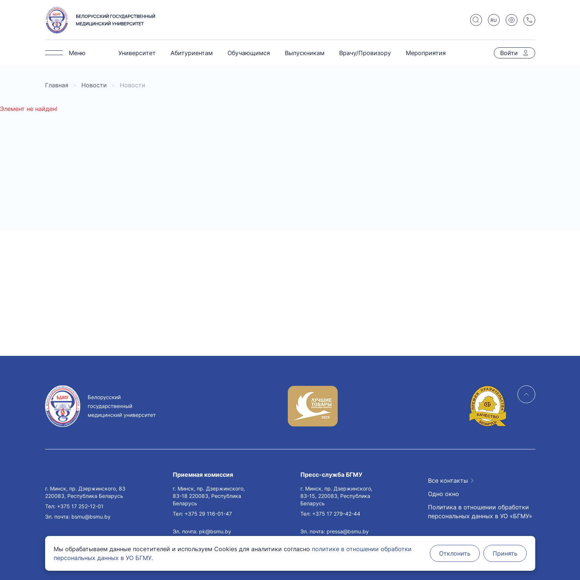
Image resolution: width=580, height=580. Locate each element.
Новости (94, 85)
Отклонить (455, 553)
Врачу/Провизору (365, 53)
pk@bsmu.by (215, 531)
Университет (137, 53)
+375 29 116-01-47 (208, 513)
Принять (505, 553)
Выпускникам (304, 53)
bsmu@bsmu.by (91, 516)
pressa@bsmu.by (348, 531)
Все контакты (448, 480)
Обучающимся (248, 53)
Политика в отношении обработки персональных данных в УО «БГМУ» (480, 511)
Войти (509, 53)
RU (493, 20)
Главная (56, 85)
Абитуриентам (192, 53)
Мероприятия (426, 53)
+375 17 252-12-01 (80, 506)
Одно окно (443, 494)
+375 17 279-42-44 (336, 513)
